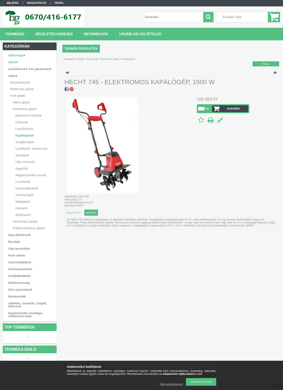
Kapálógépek (24, 135)
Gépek (81, 59)
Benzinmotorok (20, 82)
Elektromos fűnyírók (28, 115)
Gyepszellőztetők (26, 188)
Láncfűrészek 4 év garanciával (29, 69)
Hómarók (21, 208)
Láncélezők (23, 181)
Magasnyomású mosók (30, 175)
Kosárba (233, 108)
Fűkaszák (21, 122)
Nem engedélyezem (171, 384)
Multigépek (22, 201)
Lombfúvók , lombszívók (31, 148)
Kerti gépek (93, 59)
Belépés (13, 2)
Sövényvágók (24, 195)
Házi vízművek (25, 162)
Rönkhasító (23, 215)
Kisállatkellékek (19, 276)
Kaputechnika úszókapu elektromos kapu (25, 314)
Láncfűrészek (24, 128)
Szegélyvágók (24, 142)
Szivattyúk (22, 155)
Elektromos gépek (110, 59)
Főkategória (69, 59)
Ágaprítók (21, 168)
